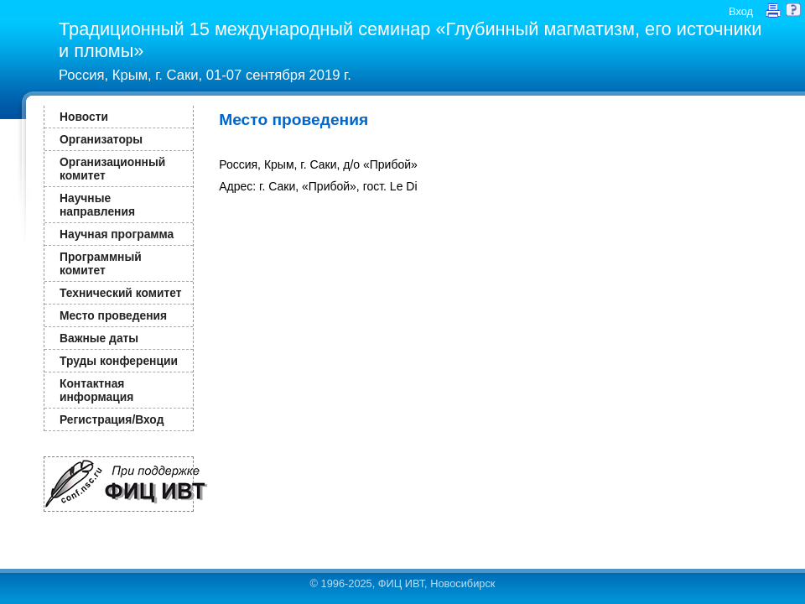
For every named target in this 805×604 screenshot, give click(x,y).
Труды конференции (119, 360)
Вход (741, 11)
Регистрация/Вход (112, 419)
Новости (84, 116)
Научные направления (97, 204)
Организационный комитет (112, 168)
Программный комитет (101, 263)
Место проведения (113, 315)
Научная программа (117, 234)
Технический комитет (120, 292)
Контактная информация (96, 390)
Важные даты (99, 338)
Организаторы (101, 139)
